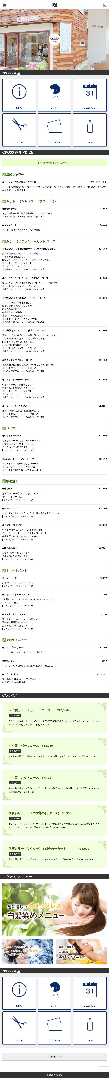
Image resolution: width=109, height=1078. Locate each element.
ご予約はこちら (55, 1056)
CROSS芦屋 (15, 715)
